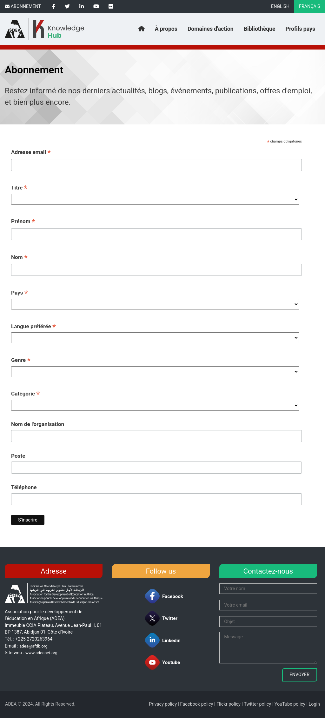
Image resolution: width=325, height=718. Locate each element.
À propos (166, 29)
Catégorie (25, 394)
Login (314, 704)
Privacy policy (163, 704)
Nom (19, 258)
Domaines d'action (211, 29)
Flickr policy (228, 704)
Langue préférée (33, 327)
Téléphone (24, 487)
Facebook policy (196, 704)
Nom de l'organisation (37, 424)
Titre (19, 188)
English (280, 6)
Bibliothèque (259, 29)
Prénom (23, 222)
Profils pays (300, 29)
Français (309, 6)
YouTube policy (290, 704)
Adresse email (31, 152)
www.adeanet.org (41, 652)
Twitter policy (257, 704)
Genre (20, 360)
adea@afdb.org (33, 646)
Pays (19, 293)
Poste (18, 456)
